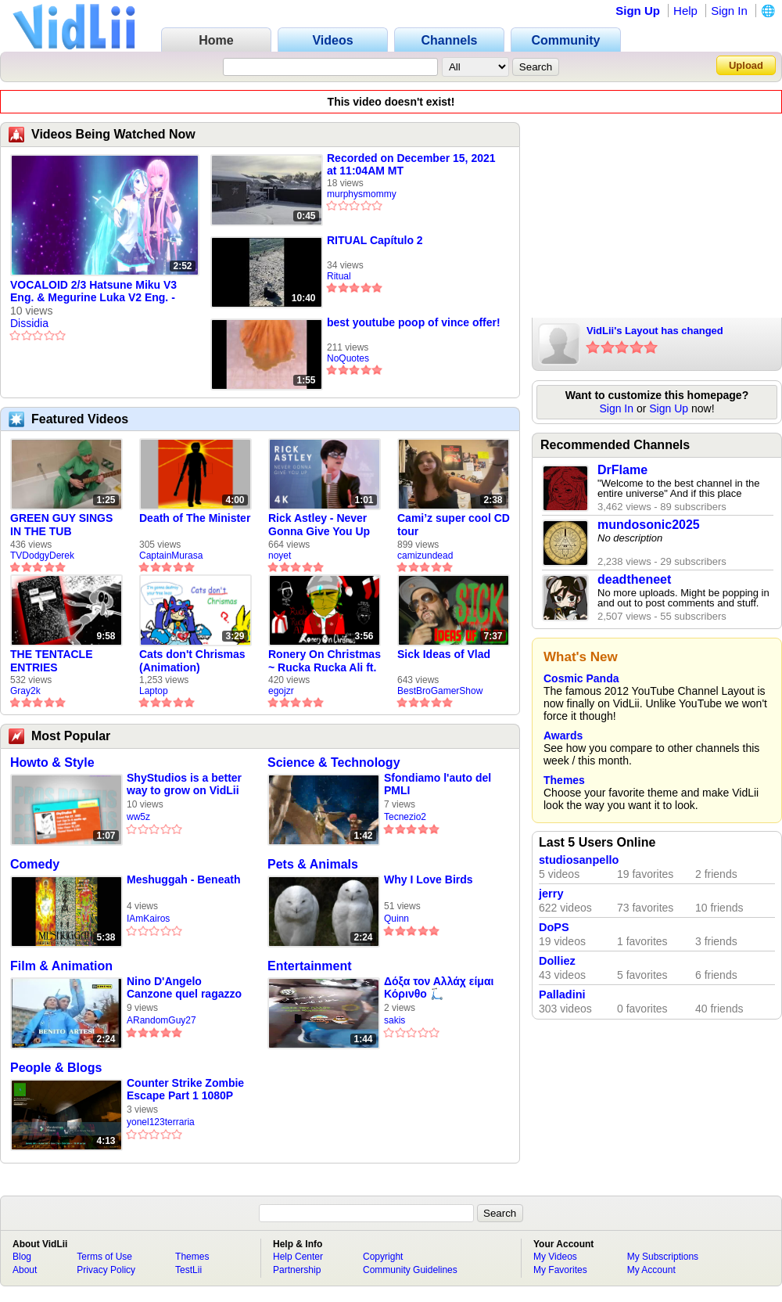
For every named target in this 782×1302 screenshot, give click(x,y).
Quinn (396, 918)
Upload (746, 65)
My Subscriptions (662, 1256)
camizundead (425, 555)
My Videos (555, 1256)
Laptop (153, 690)
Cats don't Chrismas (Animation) (192, 661)
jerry (551, 893)
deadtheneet (634, 579)
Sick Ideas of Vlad (443, 654)
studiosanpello (579, 860)
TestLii (188, 1269)
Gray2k (25, 690)
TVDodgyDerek (42, 555)
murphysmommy (361, 194)
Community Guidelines (410, 1269)
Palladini (562, 994)
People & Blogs (56, 1067)
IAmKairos (148, 918)
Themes (564, 780)
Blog (22, 1256)
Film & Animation (61, 966)
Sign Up (637, 10)
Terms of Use (104, 1256)
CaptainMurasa (171, 555)
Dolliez (557, 961)
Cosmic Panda (581, 678)
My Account (651, 1269)
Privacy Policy (106, 1269)
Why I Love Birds (428, 879)
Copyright (383, 1256)
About (25, 1269)
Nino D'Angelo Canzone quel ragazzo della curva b (184, 988)
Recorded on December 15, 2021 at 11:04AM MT (411, 164)
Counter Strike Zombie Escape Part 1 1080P (185, 1089)
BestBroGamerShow (439, 690)
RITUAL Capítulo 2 (375, 240)
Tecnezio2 (405, 816)
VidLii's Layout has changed (654, 330)
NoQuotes (348, 358)
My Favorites (560, 1269)
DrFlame (622, 470)
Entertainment (309, 966)
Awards (563, 735)
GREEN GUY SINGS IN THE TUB (61, 525)
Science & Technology (333, 762)
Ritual (339, 276)
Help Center (298, 1256)
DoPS (554, 927)
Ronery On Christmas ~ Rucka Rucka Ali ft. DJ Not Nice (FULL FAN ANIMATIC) (324, 661)
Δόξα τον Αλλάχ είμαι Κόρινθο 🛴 (438, 987)
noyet (279, 555)
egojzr (281, 690)
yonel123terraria (161, 1122)
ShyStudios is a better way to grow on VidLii (184, 784)
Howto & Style (52, 762)
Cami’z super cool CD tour (453, 525)
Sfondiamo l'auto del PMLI (437, 784)
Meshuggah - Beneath (183, 879)
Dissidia (29, 323)
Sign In (729, 10)
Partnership (297, 1269)
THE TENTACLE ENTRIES (51, 661)
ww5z (138, 816)
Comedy (34, 864)
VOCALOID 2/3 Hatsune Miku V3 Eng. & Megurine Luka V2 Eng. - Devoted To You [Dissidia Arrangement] (93, 292)
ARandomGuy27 (161, 1020)
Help (685, 10)
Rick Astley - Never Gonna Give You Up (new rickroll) (319, 525)
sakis (394, 1020)
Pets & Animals (312, 864)
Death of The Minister (194, 518)
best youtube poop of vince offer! (413, 322)
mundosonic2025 (648, 524)
